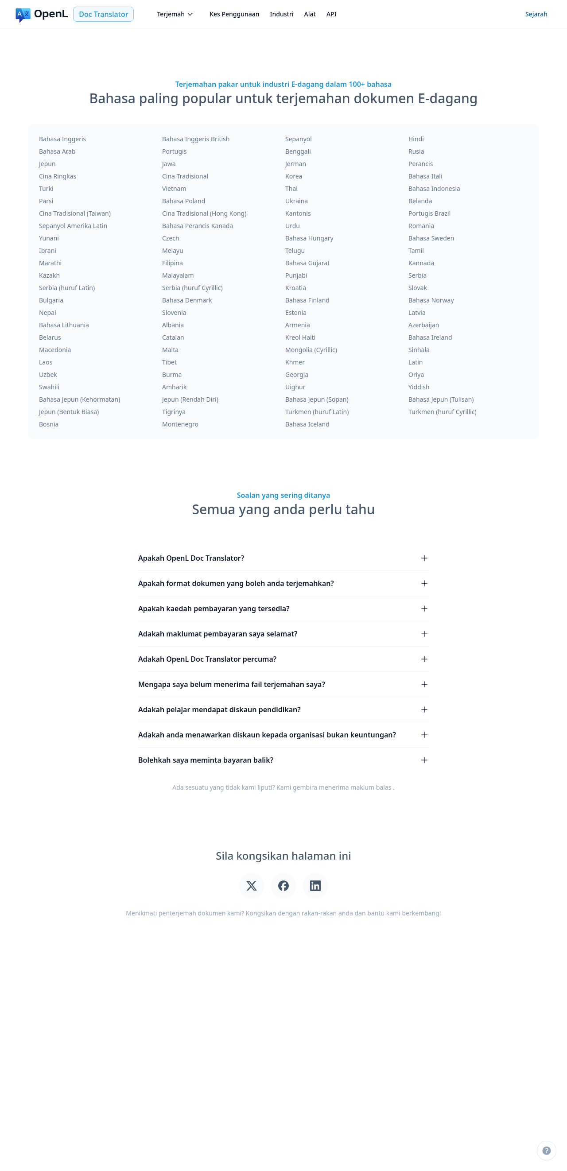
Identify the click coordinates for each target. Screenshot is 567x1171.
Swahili (49, 387)
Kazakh (49, 275)
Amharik (174, 387)
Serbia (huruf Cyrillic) (192, 287)
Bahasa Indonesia (434, 188)
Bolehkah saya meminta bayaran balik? (283, 760)
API (331, 14)
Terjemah (175, 14)
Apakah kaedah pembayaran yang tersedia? (283, 608)
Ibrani (47, 250)
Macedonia (55, 349)
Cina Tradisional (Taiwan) (75, 213)
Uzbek (48, 374)
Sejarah (536, 14)
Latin (415, 362)
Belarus (50, 337)
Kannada (421, 263)
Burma (172, 374)
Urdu (292, 225)
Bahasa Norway (431, 300)
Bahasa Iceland (307, 424)
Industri (282, 14)
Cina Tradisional (185, 176)
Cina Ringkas (57, 176)
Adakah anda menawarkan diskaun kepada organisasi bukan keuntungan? (283, 735)
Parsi (46, 201)
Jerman (295, 163)
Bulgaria (51, 300)
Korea (293, 176)
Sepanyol (298, 139)
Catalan (173, 337)
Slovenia (174, 312)
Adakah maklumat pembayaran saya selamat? (283, 634)
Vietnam (174, 188)
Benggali (298, 151)
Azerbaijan (423, 325)
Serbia (417, 275)
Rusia (416, 151)
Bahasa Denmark (187, 300)
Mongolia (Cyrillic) (311, 349)
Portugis (174, 151)
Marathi (50, 263)
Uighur (295, 387)
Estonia (296, 312)
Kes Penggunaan (234, 14)
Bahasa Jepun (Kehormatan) (79, 399)
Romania (421, 225)
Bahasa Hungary (309, 238)
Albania (173, 325)
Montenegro (180, 424)
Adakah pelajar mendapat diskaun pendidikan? (283, 709)
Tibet (169, 362)
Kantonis (298, 213)
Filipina (172, 263)
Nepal (47, 312)
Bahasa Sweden (431, 238)
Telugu (295, 250)
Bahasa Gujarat (307, 263)
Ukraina (296, 201)
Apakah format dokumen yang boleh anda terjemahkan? (283, 583)
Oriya (416, 374)
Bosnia (48, 424)
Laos (45, 362)
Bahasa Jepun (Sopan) (317, 399)
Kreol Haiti (300, 337)
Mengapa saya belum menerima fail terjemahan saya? (283, 684)
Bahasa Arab (57, 151)
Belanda (420, 201)
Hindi (416, 139)
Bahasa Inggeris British (195, 139)
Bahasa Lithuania (64, 325)
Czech (170, 238)
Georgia (296, 374)
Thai (291, 188)
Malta (170, 349)
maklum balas (370, 787)
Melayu (172, 250)
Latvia (417, 312)
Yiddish (419, 387)
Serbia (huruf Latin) (67, 287)
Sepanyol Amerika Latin (73, 225)
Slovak (417, 287)
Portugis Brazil (429, 213)
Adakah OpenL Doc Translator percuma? (283, 659)
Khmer (295, 362)
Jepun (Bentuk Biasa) (69, 411)
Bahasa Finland (307, 300)
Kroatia (295, 287)
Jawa (169, 163)
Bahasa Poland (183, 201)
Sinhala (419, 349)
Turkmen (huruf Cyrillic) (442, 411)
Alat (310, 14)
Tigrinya (174, 411)
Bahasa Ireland (430, 337)
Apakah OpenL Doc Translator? (283, 558)
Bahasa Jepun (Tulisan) (441, 399)
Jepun (47, 163)
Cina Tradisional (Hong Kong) (204, 213)
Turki (46, 188)
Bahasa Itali (425, 176)
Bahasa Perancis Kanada (197, 225)
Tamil (416, 250)
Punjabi (296, 275)
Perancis (420, 163)
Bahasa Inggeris (62, 139)
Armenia (297, 325)
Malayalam (178, 275)
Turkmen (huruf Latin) (317, 411)
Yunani (49, 238)
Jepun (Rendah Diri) (190, 399)
